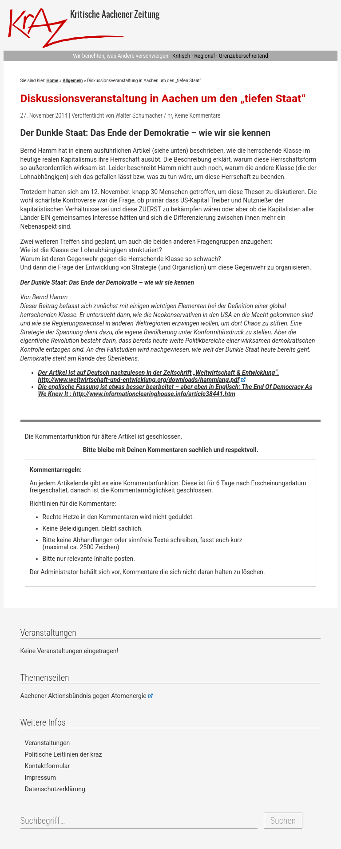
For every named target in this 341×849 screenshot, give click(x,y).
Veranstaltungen (47, 742)
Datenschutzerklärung (55, 789)
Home (53, 80)
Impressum (40, 777)
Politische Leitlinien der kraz (63, 754)
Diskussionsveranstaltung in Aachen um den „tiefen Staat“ (163, 98)
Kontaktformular (47, 766)
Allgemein (73, 80)
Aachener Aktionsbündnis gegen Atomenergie (86, 695)
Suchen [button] (283, 820)
